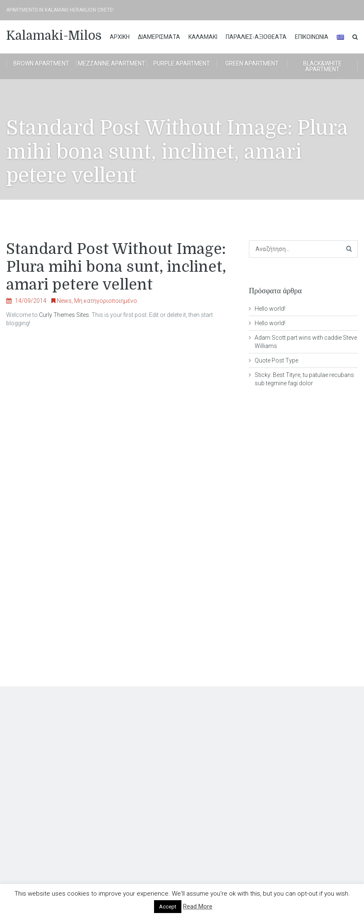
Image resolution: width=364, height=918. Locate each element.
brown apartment (41, 63)
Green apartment (252, 63)
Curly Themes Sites (64, 315)
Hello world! (270, 308)
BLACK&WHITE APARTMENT (322, 66)
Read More (197, 906)
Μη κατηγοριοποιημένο (105, 300)
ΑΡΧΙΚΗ (120, 37)
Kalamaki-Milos (54, 36)
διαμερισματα (159, 37)
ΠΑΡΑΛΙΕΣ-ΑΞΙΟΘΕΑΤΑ (256, 37)
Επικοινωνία (311, 37)
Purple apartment (181, 63)
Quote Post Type (276, 360)
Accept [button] (167, 907)
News (64, 300)
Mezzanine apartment (111, 63)
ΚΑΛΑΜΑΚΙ (202, 37)
